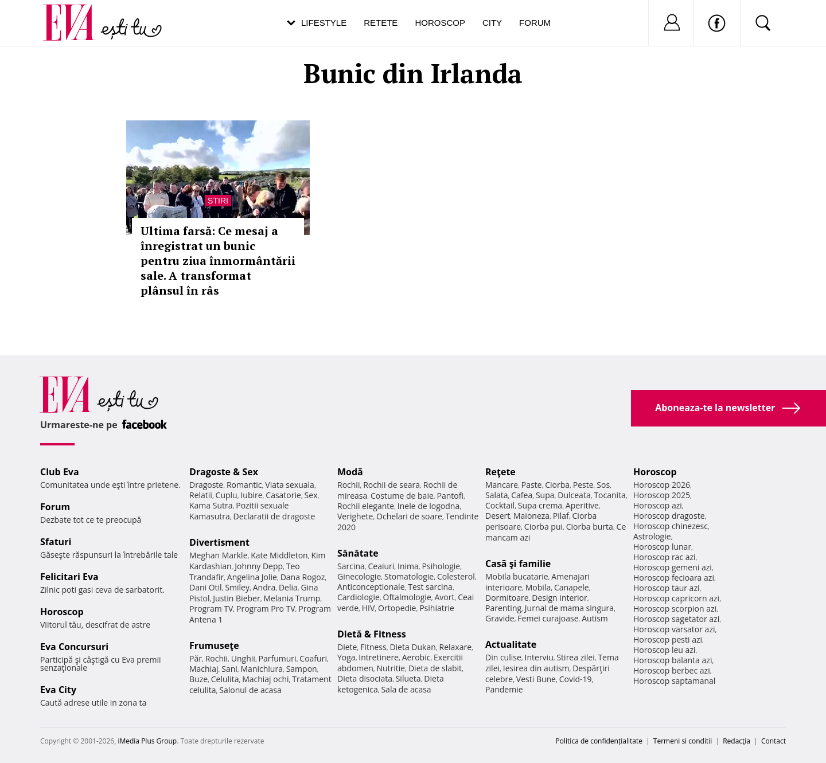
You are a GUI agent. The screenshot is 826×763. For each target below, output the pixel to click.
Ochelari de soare (409, 516)
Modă (350, 471)
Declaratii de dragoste (274, 516)
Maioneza (531, 515)
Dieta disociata (364, 678)
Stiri (218, 200)
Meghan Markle (218, 555)
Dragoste (206, 484)
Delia (288, 587)
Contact (773, 741)
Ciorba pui (543, 526)
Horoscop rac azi (664, 556)
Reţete (500, 471)
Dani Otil (205, 587)
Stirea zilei (575, 657)
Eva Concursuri (74, 646)
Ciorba (557, 484)
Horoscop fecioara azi (673, 577)
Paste (531, 484)
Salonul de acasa (250, 689)
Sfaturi (55, 541)
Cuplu (226, 495)
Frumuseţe (214, 645)
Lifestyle (323, 23)
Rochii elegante (365, 505)
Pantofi (450, 495)
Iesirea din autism (536, 668)
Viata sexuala (289, 484)
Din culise (503, 657)
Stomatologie (409, 576)
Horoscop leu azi (664, 649)
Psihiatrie (436, 607)
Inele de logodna (428, 505)
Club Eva (59, 471)
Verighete (355, 516)
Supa (545, 495)
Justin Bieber (236, 598)
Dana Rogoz (302, 577)
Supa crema (540, 505)
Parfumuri (278, 658)
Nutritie (390, 668)
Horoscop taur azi (666, 587)
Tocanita (610, 495)
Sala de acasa (406, 689)
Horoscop (440, 23)
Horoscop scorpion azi (674, 608)
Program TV (211, 608)
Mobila (538, 587)
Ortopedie (397, 607)
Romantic (244, 484)
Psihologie (441, 566)
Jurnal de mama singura (569, 607)
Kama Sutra (210, 505)
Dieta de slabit (435, 668)
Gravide (500, 618)
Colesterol (456, 576)
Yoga (346, 657)
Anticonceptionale (371, 586)
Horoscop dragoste (669, 515)
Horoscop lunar (662, 546)
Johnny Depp (259, 566)
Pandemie (504, 689)
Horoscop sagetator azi (676, 618)
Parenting (503, 607)
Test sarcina (430, 586)
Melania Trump (291, 598)
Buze (198, 679)
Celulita (225, 679)
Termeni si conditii (682, 741)
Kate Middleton (279, 555)
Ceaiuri (381, 566)
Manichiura (262, 668)
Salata (496, 495)
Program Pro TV (265, 608)
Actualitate (510, 644)
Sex (311, 495)
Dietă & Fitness (371, 634)
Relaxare (455, 646)
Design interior (559, 597)
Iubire (251, 495)
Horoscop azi (657, 505)
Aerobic (416, 657)
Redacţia (736, 741)
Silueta (408, 678)
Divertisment (219, 542)
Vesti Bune (536, 679)
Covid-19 (575, 679)
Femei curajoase (547, 618)
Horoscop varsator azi (674, 629)
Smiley (237, 587)
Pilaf (561, 515)
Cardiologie (358, 597)
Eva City (58, 689)
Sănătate (358, 553)
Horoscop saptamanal (674, 680)
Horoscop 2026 (661, 484)
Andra (264, 587)
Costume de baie (402, 495)
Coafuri (313, 658)
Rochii (216, 658)
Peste (583, 484)
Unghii (243, 658)
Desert (497, 515)
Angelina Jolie (252, 577)
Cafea (521, 495)
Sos (603, 484)
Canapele (571, 587)
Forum (535, 23)
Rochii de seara (391, 484)
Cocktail (500, 505)
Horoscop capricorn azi (676, 598)
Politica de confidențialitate (599, 741)
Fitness (373, 646)
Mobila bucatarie (516, 576)
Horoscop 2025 (661, 495)
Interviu (539, 657)
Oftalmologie (407, 597)
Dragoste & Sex (223, 471)
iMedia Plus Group (147, 741)
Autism (595, 618)
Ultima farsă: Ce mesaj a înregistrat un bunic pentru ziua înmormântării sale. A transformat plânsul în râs (218, 260)
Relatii (200, 495)
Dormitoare (507, 597)
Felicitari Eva (69, 576)
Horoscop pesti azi (667, 639)
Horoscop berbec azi (671, 670)
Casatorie (283, 495)
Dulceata (574, 495)
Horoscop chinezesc (670, 526)
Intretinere (379, 657)
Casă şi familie (518, 563)
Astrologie (652, 536)
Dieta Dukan (412, 646)
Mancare (501, 484)
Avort (444, 597)
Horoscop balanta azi (672, 660)
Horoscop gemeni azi (672, 567)
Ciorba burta (589, 526)
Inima (408, 566)
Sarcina (351, 566)
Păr (195, 658)
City (492, 23)
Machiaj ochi (265, 679)
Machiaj (204, 668)
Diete (347, 646)
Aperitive (582, 505)
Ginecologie (359, 576)
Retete (381, 23)
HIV (368, 607)
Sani (229, 668)
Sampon (301, 668)
